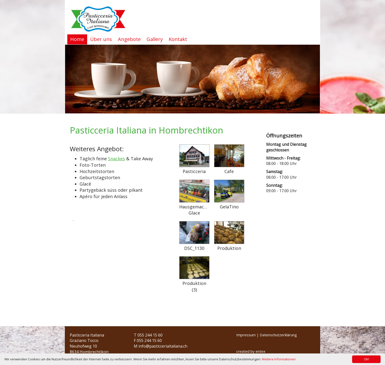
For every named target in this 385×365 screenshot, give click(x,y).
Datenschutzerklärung (278, 334)
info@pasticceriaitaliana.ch (162, 346)
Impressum (246, 334)
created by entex (250, 351)
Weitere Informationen (279, 359)
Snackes (116, 159)
